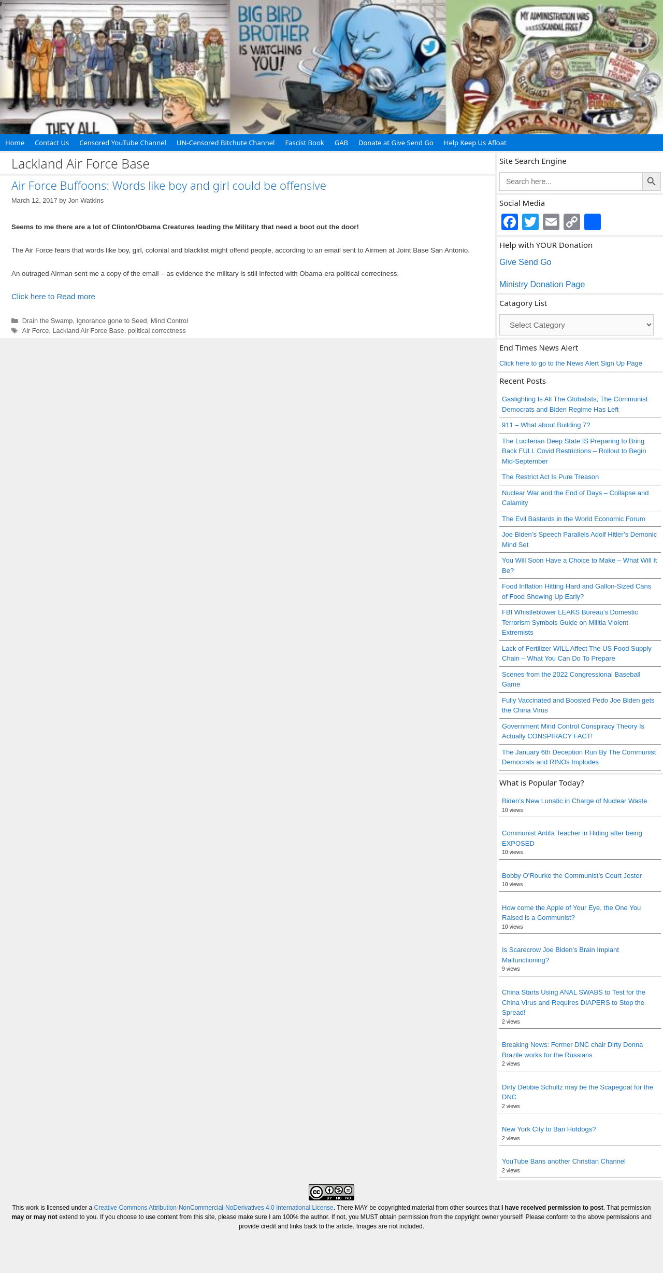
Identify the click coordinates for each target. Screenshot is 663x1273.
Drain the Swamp (47, 321)
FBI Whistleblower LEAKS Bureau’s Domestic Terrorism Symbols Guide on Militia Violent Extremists (570, 622)
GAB (341, 142)
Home (14, 142)
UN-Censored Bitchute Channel (226, 142)
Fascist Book (304, 142)
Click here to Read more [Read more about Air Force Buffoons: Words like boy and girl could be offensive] (53, 296)
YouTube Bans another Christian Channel (564, 1161)
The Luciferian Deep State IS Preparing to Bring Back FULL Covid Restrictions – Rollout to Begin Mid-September (574, 451)
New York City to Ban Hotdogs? (549, 1129)
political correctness (157, 330)
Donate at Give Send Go (396, 142)
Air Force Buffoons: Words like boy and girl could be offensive (168, 185)
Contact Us (52, 142)
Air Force (35, 330)
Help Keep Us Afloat (475, 142)
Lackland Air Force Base (88, 330)
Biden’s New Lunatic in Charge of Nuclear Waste (574, 801)
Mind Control (169, 321)
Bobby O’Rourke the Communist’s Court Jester (572, 875)
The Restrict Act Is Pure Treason (550, 477)
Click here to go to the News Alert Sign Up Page (570, 363)
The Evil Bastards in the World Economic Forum (573, 519)
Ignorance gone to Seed (112, 321)
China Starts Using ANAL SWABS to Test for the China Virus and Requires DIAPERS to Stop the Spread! (573, 1002)
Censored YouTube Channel (122, 142)
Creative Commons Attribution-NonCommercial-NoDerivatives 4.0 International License (214, 1207)
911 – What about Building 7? (546, 425)
